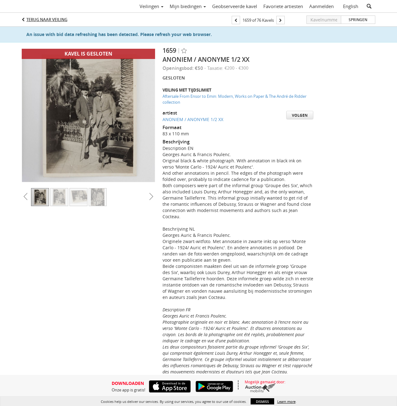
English (350, 6)
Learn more (286, 401)
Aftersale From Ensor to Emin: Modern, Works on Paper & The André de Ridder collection (234, 99)
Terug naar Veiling (46, 19)
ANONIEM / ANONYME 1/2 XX (193, 119)
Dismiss (262, 401)
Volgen (300, 115)
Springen (358, 19)
